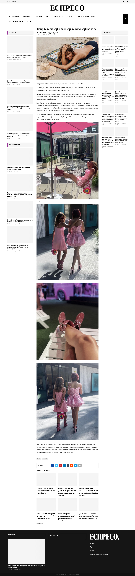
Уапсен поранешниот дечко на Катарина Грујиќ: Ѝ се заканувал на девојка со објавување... (108, 72)
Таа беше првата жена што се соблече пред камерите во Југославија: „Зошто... (19, 56)
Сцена (69, 16)
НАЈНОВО (107, 32)
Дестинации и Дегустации (20, 21)
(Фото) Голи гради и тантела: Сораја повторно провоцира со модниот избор (18, 81)
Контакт (92, 550)
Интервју (57, 16)
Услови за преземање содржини (99, 554)
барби (38, 458)
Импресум (92, 543)
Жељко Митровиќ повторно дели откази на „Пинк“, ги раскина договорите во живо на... (108, 141)
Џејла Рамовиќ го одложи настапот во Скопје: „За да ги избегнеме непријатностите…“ (46, 515)
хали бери (45, 458)
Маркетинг (93, 547)
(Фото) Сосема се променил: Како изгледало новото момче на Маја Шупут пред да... (108, 95)
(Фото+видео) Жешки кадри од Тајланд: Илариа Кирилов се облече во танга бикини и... (121, 49)
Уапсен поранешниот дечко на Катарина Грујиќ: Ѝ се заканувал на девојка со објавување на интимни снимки (88, 492)
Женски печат (42, 16)
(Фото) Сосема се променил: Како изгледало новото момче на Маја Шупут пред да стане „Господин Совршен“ (67, 516)
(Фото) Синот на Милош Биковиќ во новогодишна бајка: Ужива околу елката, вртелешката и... (121, 95)
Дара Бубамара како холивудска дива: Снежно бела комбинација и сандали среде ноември (19, 107)
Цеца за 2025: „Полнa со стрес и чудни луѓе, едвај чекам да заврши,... (108, 48)
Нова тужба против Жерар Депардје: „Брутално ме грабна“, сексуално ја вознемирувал (18, 247)
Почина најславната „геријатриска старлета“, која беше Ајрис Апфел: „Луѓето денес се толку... (19, 194)
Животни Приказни (86, 16)
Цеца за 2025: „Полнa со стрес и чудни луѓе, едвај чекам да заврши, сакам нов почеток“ (46, 491)
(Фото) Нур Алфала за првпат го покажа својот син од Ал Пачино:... (18, 168)
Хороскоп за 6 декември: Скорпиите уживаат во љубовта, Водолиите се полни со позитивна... (108, 118)
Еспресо (26, 16)
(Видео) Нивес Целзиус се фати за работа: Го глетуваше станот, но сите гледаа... (121, 118)
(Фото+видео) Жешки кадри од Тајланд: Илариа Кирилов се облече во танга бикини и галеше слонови (67, 492)
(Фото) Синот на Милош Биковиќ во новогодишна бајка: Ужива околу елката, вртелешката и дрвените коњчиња (88, 516)
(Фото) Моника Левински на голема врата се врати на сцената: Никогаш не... (20, 221)
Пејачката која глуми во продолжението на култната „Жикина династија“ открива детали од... (19, 135)
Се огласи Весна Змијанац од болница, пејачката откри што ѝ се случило (121, 140)
